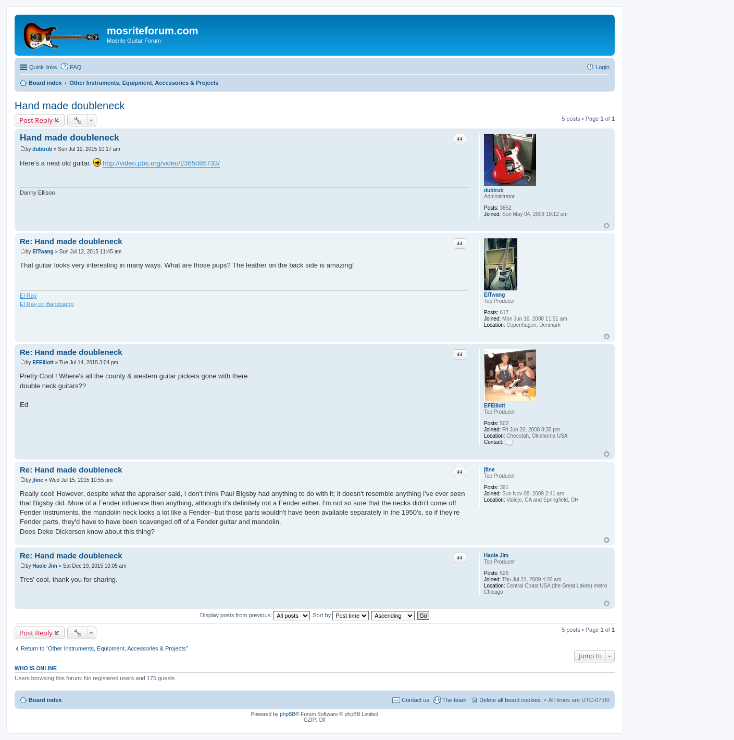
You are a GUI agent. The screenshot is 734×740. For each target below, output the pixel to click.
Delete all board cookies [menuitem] (509, 700)
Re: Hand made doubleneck (71, 241)
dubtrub (494, 190)
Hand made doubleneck (70, 105)
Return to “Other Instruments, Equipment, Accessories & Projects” (104, 648)
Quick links (43, 67)
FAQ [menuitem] (75, 67)
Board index (45, 700)
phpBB (287, 714)
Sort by (341, 615)
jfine (489, 470)
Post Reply (36, 120)
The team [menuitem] (454, 700)
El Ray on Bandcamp (46, 304)
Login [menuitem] (602, 67)
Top (606, 225)
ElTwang (494, 295)
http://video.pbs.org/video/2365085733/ (161, 163)
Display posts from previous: (255, 615)
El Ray (28, 295)
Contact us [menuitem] (415, 700)
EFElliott (494, 406)
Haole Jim (496, 555)
